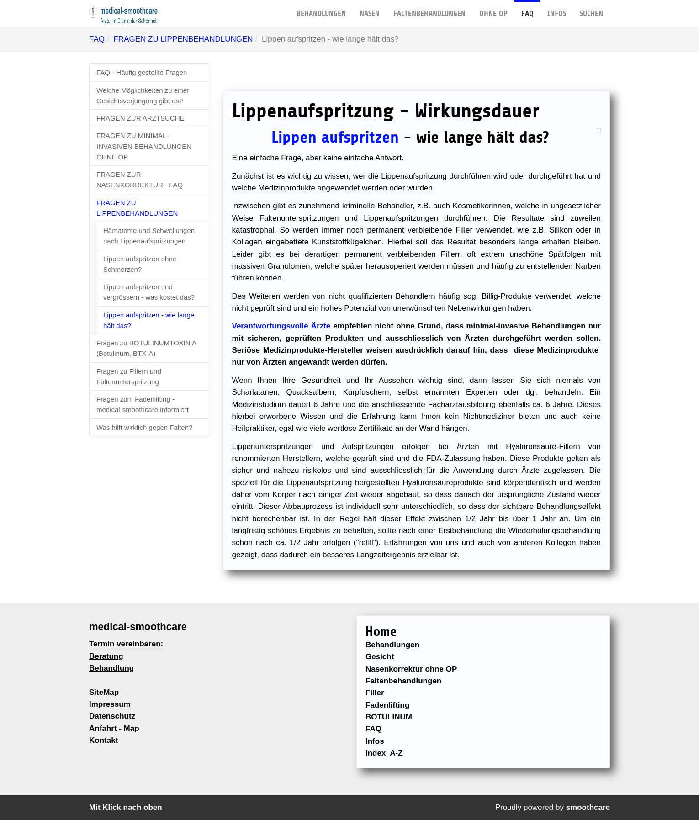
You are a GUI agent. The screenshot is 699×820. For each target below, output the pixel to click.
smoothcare (588, 807)
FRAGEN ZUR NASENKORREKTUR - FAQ (139, 179)
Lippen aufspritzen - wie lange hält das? (148, 320)
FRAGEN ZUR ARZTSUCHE (140, 118)
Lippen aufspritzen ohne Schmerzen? (139, 264)
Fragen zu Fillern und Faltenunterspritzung (128, 376)
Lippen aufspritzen (335, 137)
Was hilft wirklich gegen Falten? (144, 427)
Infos (556, 9)
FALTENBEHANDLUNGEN (429, 9)
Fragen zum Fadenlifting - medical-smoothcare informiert (142, 404)
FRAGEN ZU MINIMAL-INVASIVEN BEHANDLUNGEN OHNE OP (143, 146)
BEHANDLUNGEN (321, 9)
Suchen (591, 9)
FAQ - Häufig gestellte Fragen (141, 72)
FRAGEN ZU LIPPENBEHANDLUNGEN (183, 39)
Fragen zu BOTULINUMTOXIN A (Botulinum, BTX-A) (146, 348)
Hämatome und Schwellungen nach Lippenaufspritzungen (149, 236)
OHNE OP (493, 9)
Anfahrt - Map (114, 728)
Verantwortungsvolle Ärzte (281, 326)
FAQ (527, 9)
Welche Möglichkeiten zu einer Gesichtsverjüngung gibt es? (142, 95)
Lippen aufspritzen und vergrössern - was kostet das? (149, 292)
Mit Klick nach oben (125, 807)
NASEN (370, 9)
